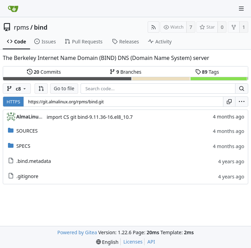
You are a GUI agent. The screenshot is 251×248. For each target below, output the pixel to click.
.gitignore (27, 176)
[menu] (241, 101)
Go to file (64, 88)
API (151, 241)
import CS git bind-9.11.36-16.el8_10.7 (90, 117)
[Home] (13, 8)
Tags (207, 72)
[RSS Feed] (153, 27)
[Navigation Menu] (241, 8)
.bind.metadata (33, 161)
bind (40, 27)
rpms (21, 27)
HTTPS (13, 102)
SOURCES (27, 130)
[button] (41, 88)
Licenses (133, 241)
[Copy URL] (229, 101)
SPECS (23, 146)
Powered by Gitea (77, 232)
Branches (125, 72)
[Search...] (241, 88)
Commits (44, 72)
